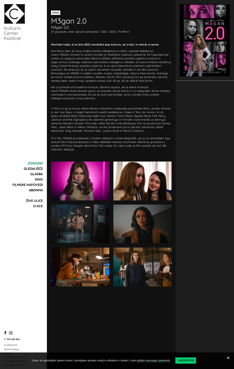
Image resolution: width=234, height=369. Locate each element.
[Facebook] (5, 333)
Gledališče (33, 169)
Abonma (36, 190)
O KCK (38, 206)
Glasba (36, 174)
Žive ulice (34, 201)
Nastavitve (186, 360)
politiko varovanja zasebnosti (153, 360)
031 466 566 (13, 339)
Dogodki (35, 163)
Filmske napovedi (27, 185)
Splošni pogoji (11, 349)
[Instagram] (10, 333)
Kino (39, 179)
